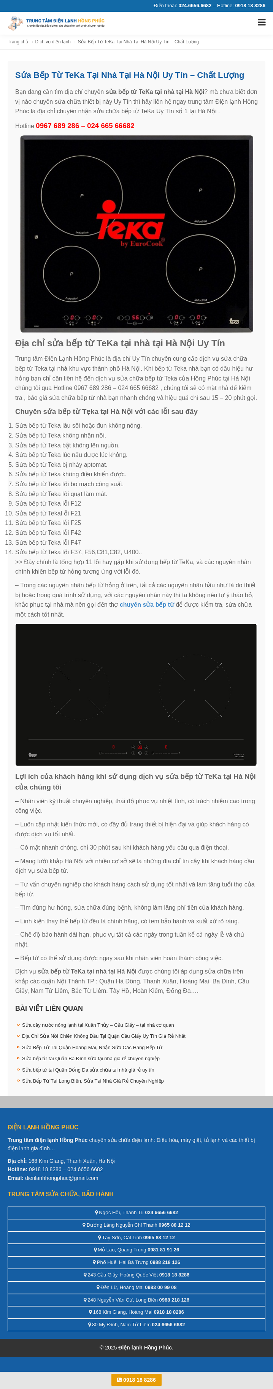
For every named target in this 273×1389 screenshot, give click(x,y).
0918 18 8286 (136, 1380)
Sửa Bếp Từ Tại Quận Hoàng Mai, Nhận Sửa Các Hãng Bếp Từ (92, 1047)
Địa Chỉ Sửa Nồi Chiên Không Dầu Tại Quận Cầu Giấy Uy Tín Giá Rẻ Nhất (104, 1036)
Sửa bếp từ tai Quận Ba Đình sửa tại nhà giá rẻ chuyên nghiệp (91, 1058)
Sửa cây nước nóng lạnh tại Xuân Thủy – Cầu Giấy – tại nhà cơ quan (98, 1025)
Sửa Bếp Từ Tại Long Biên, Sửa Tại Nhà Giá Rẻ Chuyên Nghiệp (93, 1081)
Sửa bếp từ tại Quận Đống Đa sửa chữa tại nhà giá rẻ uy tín (88, 1070)
